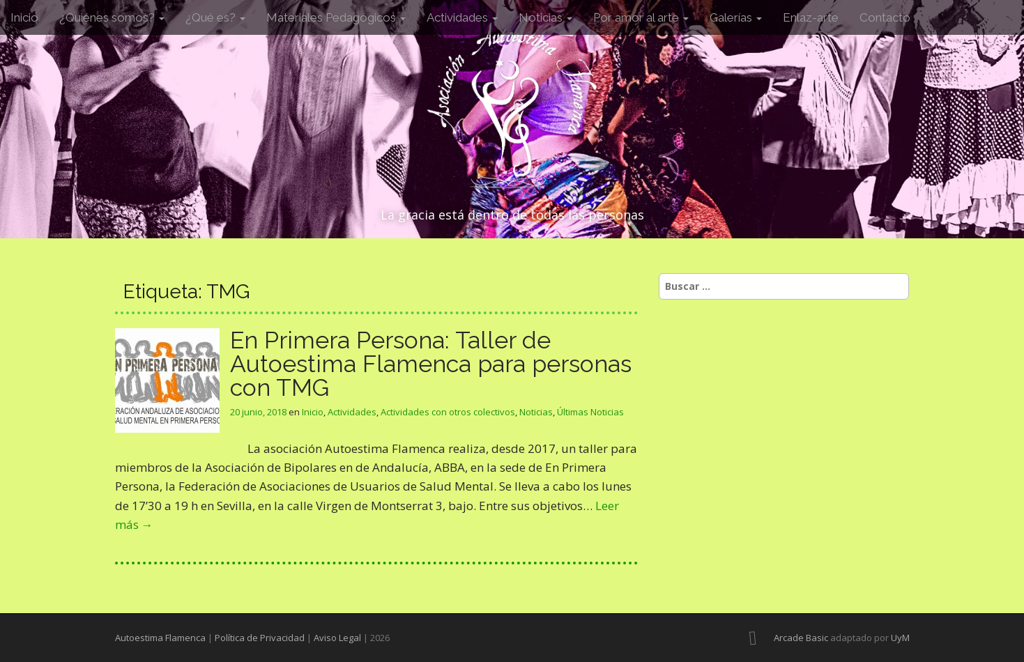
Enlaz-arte (811, 17)
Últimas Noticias (590, 412)
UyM (900, 637)
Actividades (462, 17)
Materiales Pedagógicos (336, 17)
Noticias (545, 17)
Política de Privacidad (260, 637)
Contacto (884, 17)
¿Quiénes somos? (112, 17)
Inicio (24, 17)
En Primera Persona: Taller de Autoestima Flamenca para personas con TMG (431, 363)
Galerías (736, 17)
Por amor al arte (641, 17)
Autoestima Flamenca (160, 637)
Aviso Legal (337, 637)
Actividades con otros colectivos (448, 412)
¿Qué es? (215, 17)
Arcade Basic (801, 637)
